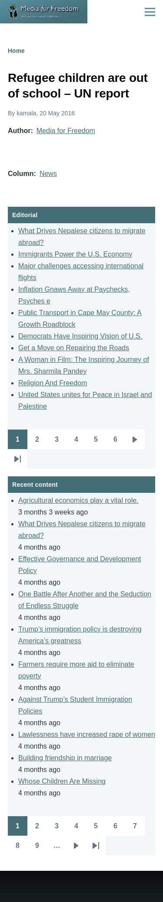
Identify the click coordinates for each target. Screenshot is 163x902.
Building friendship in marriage (65, 758)
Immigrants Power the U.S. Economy (75, 254)
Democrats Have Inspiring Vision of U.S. (80, 336)
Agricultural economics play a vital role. (78, 500)
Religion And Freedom (52, 383)
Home (16, 50)
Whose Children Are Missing (62, 781)
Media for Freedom (66, 130)
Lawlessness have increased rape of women (86, 734)
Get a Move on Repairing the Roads (73, 348)
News (48, 173)
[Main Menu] (150, 12)
